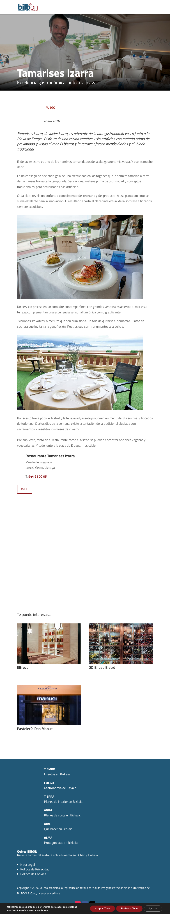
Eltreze (23, 667)
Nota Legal (27, 864)
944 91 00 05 (37, 476)
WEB (24, 489)
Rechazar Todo (127, 908)
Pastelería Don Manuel (35, 728)
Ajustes (152, 908)
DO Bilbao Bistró (102, 667)
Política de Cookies (33, 874)
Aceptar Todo (98, 908)
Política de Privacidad (35, 869)
